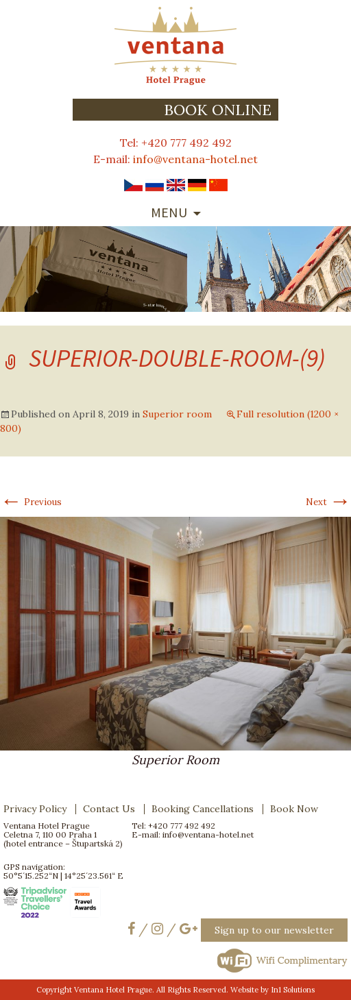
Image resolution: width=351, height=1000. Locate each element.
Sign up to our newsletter (274, 930)
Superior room (177, 414)
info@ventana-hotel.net (195, 159)
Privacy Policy (34, 809)
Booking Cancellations (203, 809)
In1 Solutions (293, 990)
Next (328, 502)
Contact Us (109, 809)
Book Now (294, 809)
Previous (31, 502)
